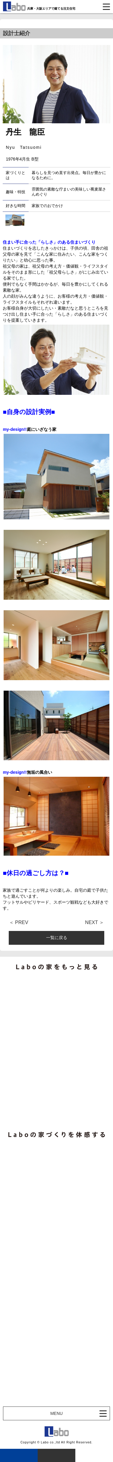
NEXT (91, 922)
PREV (21, 922)
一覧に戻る (56, 937)
